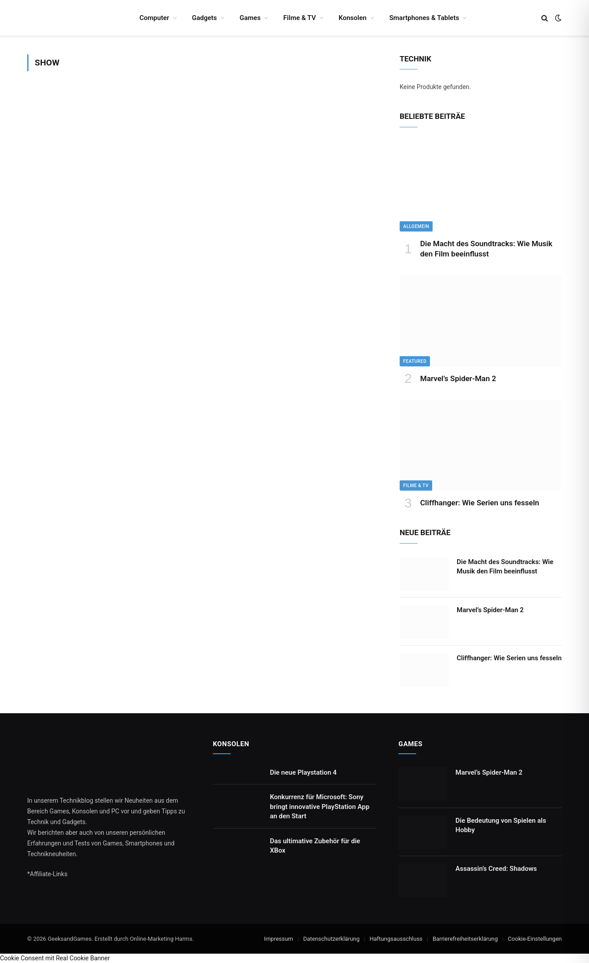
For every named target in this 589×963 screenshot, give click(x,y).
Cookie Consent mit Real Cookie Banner (55, 958)
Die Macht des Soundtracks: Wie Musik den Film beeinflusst (486, 248)
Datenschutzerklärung (331, 938)
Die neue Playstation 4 (303, 772)
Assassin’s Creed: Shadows (496, 869)
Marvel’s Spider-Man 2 (458, 378)
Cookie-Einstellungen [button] (535, 938)
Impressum (278, 938)
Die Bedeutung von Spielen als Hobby (500, 825)
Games (250, 18)
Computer (154, 18)
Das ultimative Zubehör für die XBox (315, 845)
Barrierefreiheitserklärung (465, 938)
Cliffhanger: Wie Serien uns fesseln (479, 502)
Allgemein (416, 226)
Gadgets (204, 18)
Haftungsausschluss (395, 938)
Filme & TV (299, 18)
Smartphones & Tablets (424, 18)
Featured (414, 361)
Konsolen (353, 18)
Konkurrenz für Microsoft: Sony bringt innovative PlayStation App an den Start (319, 806)
